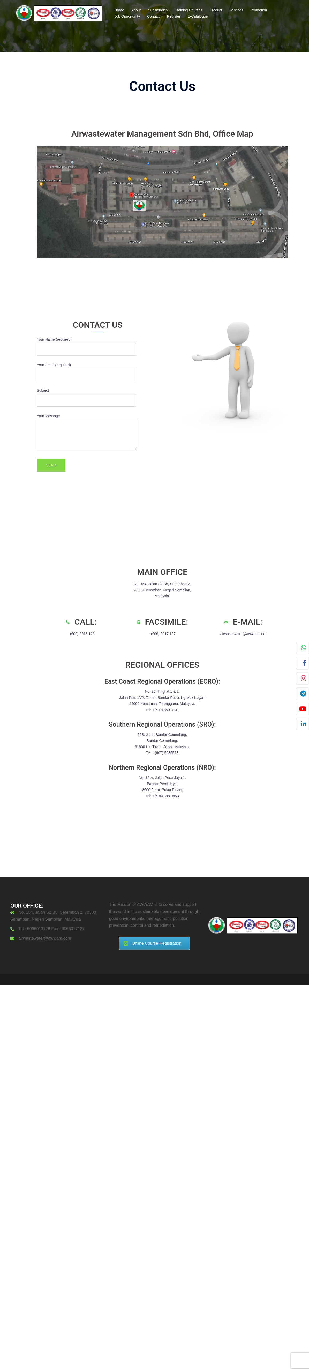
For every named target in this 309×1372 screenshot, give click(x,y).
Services (236, 10)
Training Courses (188, 10)
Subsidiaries (158, 10)
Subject (86, 395)
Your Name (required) (86, 344)
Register (173, 16)
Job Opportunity (127, 16)
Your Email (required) (86, 370)
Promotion (259, 10)
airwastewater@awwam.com (44, 938)
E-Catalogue (198, 16)
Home (119, 10)
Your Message (87, 432)
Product (216, 10)
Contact (153, 16)
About (136, 10)
